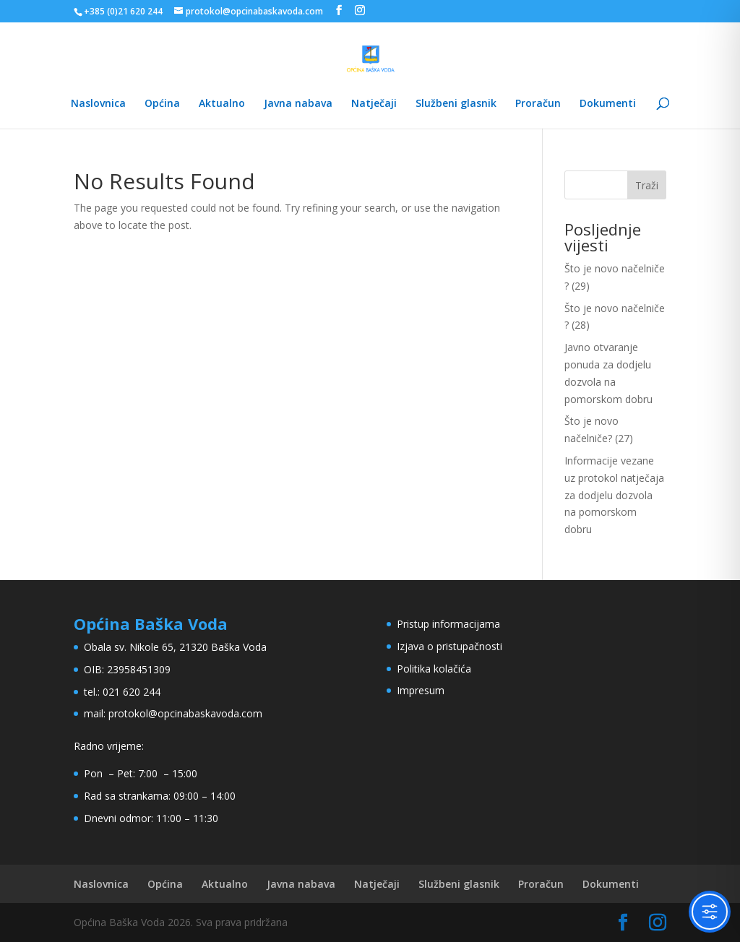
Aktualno (222, 104)
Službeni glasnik (456, 104)
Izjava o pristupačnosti (449, 646)
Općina (162, 104)
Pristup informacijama (448, 624)
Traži (646, 185)
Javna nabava (298, 104)
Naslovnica (98, 104)
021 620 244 (131, 692)
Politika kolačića (434, 668)
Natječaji (374, 104)
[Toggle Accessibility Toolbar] (709, 911)
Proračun (538, 104)
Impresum (420, 690)
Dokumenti (608, 104)
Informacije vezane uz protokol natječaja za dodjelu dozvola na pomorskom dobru (614, 495)
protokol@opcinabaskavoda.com (185, 713)
